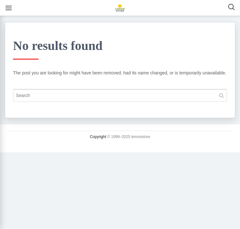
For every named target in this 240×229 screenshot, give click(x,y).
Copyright (98, 137)
